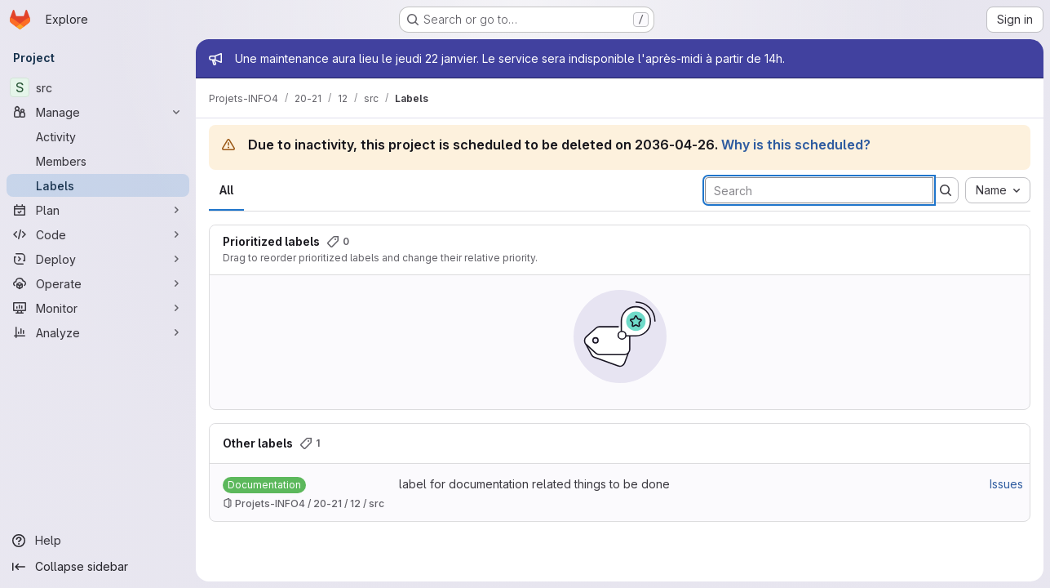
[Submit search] (946, 190)
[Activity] (98, 136)
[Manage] (98, 111)
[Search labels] (819, 190)
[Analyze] (98, 332)
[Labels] (98, 185)
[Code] (98, 234)
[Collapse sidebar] (98, 566)
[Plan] (98, 209)
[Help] (98, 540)
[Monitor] (98, 307)
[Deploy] (98, 258)
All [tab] (226, 190)
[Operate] (98, 283)
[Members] (98, 160)
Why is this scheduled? (796, 144)
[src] (98, 87)
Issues (1006, 484)
